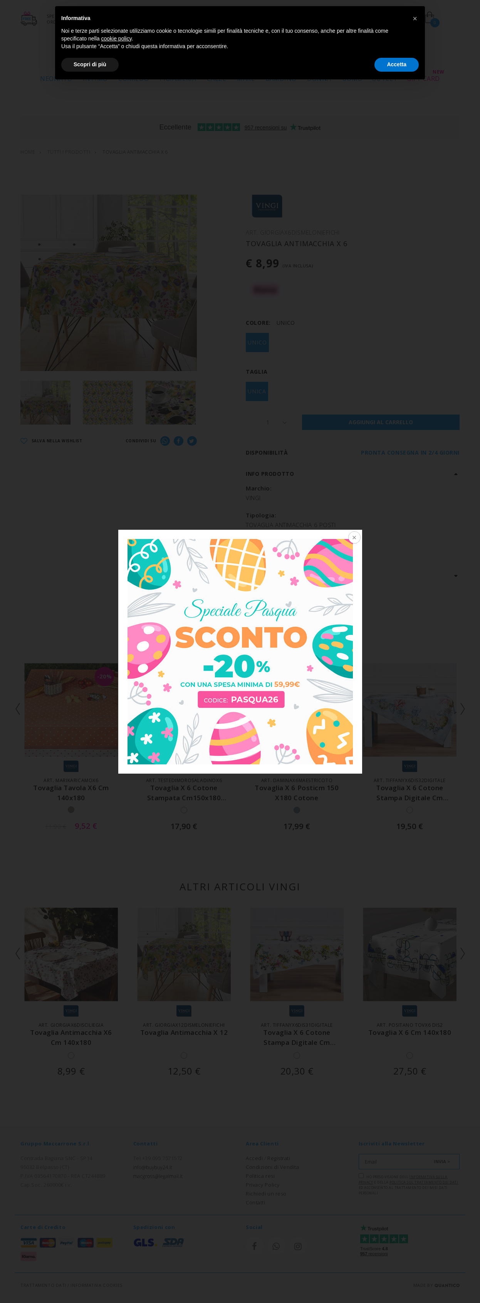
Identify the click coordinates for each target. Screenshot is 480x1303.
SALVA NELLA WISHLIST (51, 441)
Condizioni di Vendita (272, 1167)
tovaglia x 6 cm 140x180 (409, 1032)
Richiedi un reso (266, 1193)
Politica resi (260, 1175)
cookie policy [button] (116, 38)
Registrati (278, 1158)
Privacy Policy (263, 1184)
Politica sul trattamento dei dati (423, 1182)
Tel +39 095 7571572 (158, 1158)
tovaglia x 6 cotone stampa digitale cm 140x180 (409, 797)
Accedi (254, 1158)
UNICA (257, 391)
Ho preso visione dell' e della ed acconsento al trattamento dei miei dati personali (408, 1184)
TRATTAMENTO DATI (43, 1285)
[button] (415, 18)
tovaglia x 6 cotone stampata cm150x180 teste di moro (184, 797)
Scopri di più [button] (90, 64)
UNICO (257, 342)
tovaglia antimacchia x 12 (184, 1032)
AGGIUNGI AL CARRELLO (381, 422)
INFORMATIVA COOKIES (96, 1285)
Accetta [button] (396, 64)
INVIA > (442, 1161)
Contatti (255, 1202)
